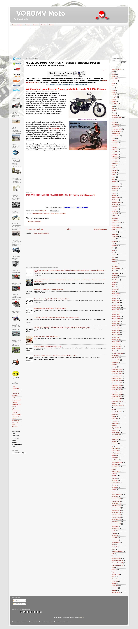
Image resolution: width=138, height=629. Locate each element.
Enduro (114, 181)
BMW (113, 92)
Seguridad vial (116, 482)
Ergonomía (115, 188)
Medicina (114, 266)
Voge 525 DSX (116, 574)
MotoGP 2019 (116, 319)
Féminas (114, 195)
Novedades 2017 (117, 378)
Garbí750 (114, 211)
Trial (113, 549)
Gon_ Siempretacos (16, 409)
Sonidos (114, 489)
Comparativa (115, 124)
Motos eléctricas (116, 346)
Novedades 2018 (117, 380)
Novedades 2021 (117, 387)
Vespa (113, 556)
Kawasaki (114, 241)
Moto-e (114, 282)
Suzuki (113, 531)
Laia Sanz (114, 245)
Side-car (114, 485)
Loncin (113, 250)
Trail (113, 544)
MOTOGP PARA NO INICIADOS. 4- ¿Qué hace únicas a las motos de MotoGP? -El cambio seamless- (62, 327)
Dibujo (113, 165)
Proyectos (115, 439)
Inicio (69, 229)
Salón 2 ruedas (116, 471)
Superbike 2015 (116, 505)
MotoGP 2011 (116, 300)
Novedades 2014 (117, 371)
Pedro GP (14, 412)
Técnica (35, 25)
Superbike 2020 (116, 517)
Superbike (115, 496)
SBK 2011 (114, 476)
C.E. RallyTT (115, 104)
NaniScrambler (116, 360)
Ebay (113, 179)
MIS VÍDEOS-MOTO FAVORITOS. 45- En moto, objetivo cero (60, 195)
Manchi (114, 261)
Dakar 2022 (115, 161)
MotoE (113, 291)
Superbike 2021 (116, 519)
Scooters (114, 478)
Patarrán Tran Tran (117, 412)
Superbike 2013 (116, 501)
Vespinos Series (116, 558)
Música (114, 351)
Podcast (114, 430)
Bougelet (114, 97)
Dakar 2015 (115, 145)
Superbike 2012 (116, 499)
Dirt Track (114, 168)
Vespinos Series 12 (117, 560)
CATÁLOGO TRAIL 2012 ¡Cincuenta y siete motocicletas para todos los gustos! (56, 317)
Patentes (114, 414)
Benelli (114, 90)
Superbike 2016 (116, 508)
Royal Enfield (115, 467)
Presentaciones (116, 437)
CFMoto (114, 108)
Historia (114, 225)
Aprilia (113, 83)
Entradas (16, 600)
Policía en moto (116, 432)
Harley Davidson (116, 222)
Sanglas (114, 473)
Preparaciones (116, 434)
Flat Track (114, 200)
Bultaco (114, 101)
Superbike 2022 (116, 521)
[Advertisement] (67, 42)
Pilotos (114, 425)
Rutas (113, 469)
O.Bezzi (114, 403)
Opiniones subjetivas (118, 405)
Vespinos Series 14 (117, 565)
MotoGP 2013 (116, 305)
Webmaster (115, 585)
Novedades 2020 (117, 385)
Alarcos (114, 74)
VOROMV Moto (39, 13)
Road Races (115, 460)
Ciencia (114, 110)
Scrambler (114, 480)
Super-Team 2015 (117, 494)
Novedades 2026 (117, 399)
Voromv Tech (115, 579)
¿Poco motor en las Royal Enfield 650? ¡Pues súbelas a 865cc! (51, 299)
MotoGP (114, 298)
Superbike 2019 (116, 514)
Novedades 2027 (117, 401)
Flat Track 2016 (116, 202)
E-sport (114, 177)
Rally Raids (115, 448)
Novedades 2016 (117, 376)
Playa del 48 (15, 393)
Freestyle (114, 209)
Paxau (13, 386)
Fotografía (115, 204)
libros (113, 248)
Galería (51, 25)
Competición (115, 126)
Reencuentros (116, 450)
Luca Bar (114, 254)
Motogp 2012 (116, 303)
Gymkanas (115, 220)
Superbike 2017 (116, 510)
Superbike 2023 (116, 524)
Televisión (115, 537)
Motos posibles (116, 348)
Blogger (81, 617)
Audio (113, 88)
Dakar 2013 (115, 140)
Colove (114, 120)
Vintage (114, 569)
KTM (113, 243)
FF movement (116, 197)
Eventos (114, 193)
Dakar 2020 (115, 156)
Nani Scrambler (16, 414)
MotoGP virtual (116, 339)
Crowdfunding (116, 133)
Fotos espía (115, 206)
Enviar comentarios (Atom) (41, 233)
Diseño (114, 172)
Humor (113, 232)
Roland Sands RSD (117, 462)
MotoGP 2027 (116, 337)
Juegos (114, 239)
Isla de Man (115, 236)
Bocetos (43, 25)
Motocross (47, 213)
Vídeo (113, 567)
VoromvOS (115, 581)
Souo (113, 492)
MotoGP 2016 (116, 312)
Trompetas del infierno (16, 405)
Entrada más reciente (34, 229)
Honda (34, 213)
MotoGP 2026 (116, 335)
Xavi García (115, 588)
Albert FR (14, 426)
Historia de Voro (116, 227)
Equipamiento (116, 186)
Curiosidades (115, 136)
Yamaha (114, 590)
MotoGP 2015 (116, 309)
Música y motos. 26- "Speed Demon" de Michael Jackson (50, 308)
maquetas (114, 264)
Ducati (113, 174)
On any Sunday (54, 128)
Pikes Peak (115, 423)
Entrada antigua (100, 229)
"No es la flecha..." (117, 69)
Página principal (17, 25)
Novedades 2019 (117, 383)
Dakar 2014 (115, 142)
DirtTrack (114, 170)
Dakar (113, 138)
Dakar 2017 (115, 149)
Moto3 (113, 287)
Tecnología (115, 535)
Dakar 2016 (115, 147)
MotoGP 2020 (116, 321)
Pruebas (114, 441)
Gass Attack (15, 388)
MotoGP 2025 (116, 332)
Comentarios (17, 603)
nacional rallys (116, 357)
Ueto (13, 397)
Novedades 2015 (117, 373)
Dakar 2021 (115, 158)
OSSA (113, 409)
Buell (113, 99)
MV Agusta (115, 355)
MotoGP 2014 (116, 307)
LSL (113, 252)
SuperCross (115, 526)
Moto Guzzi (115, 280)
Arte (113, 85)
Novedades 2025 (117, 396)
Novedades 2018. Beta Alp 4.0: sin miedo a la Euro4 (48, 289)
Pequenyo (15, 395)
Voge (113, 572)
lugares (114, 257)
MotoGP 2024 (116, 330)
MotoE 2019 (115, 293)
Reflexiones (115, 453)
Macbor (114, 259)
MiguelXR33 (39, 213)
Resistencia (115, 457)
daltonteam (115, 163)
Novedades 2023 (117, 392)
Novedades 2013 (117, 369)
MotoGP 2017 (116, 314)
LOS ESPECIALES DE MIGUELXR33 (75, 207)
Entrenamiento (116, 184)
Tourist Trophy (116, 542)
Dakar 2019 (115, 154)
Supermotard (115, 528)
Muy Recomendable (117, 353)
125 (113, 72)
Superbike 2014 (116, 503)
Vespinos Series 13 (117, 563)
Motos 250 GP (116, 341)
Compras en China (117, 129)
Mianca (14, 391)
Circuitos (114, 115)
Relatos (27, 25)
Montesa (114, 277)
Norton (114, 364)
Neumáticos (115, 362)
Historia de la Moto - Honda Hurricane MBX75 (47, 336)
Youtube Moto (116, 592)
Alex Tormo (115, 78)
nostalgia (114, 367)
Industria (114, 234)
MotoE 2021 (115, 296)
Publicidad (63, 213)
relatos (114, 455)
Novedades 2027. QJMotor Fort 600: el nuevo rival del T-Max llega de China (55, 355)
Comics (114, 122)
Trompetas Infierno (117, 551)
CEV (113, 106)
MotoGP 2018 (116, 316)
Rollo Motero (15, 420)
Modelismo (115, 275)
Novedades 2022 (117, 389)
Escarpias (14, 402)
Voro (113, 576)
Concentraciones (116, 131)
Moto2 (113, 284)
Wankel (114, 583)
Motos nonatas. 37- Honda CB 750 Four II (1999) (47, 346)
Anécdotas (115, 81)
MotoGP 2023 (116, 328)
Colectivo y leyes (116, 117)
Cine (113, 113)
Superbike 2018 (116, 512)
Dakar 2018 (115, 152)
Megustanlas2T (16, 400)
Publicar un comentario (34, 221)
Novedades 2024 (117, 394)
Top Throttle (115, 540)
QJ (112, 446)
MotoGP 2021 (116, 323)
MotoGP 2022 (116, 325)
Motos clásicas (55, 213)
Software (114, 487)
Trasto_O (114, 546)
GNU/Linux (115, 216)
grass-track (115, 218)
